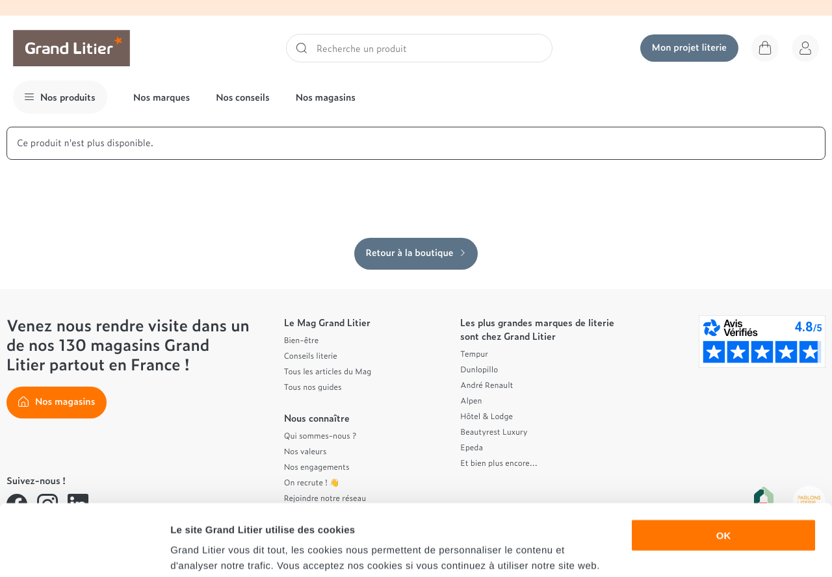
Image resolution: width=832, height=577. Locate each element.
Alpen (471, 400)
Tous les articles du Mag (328, 371)
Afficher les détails (716, 551)
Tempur (474, 353)
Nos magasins (326, 97)
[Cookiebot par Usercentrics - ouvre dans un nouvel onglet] (84, 551)
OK (723, 468)
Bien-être (301, 340)
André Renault (486, 385)
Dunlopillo (479, 369)
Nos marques (161, 97)
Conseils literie (310, 355)
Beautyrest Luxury (493, 431)
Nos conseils (243, 97)
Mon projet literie (689, 47)
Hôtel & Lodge (486, 416)
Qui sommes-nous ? (320, 435)
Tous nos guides (313, 387)
